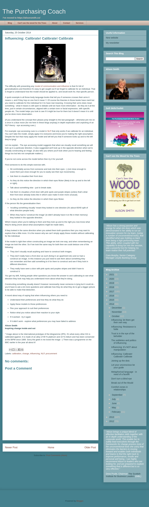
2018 (112, 287)
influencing (35, 353)
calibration (16, 353)
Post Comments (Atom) (56, 455)
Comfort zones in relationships (119, 388)
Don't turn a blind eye (121, 378)
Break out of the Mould (122, 383)
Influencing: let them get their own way (122, 321)
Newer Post (11, 447)
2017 (112, 291)
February (116, 412)
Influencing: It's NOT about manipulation (124, 348)
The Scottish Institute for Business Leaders (123, 475)
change (25, 353)
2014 (112, 304)
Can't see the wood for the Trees (32, 23)
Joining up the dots (120, 360)
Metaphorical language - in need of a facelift (124, 373)
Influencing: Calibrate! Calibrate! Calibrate (121, 355)
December (117, 307)
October (116, 316)
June (114, 403)
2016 (112, 295)
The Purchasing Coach (34, 11)
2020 (112, 279)
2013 (112, 417)
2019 (112, 283)
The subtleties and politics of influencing (123, 341)
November (117, 312)
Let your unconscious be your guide (123, 366)
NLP (49, 131)
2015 (112, 300)
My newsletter (112, 43)
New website (112, 37)
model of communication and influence (52, 86)
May (114, 407)
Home (51, 447)
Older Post (90, 447)
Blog (10, 23)
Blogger (79, 501)
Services (79, 23)
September (117, 395)
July (114, 399)
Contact (66, 23)
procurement (51, 353)
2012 (112, 421)
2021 (112, 274)
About (54, 23)
